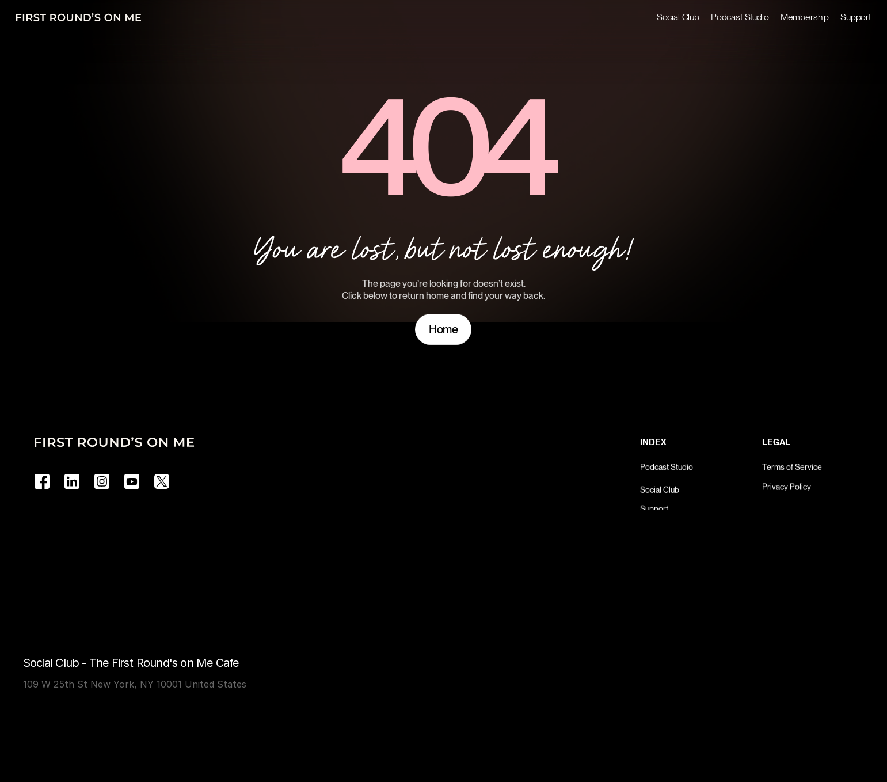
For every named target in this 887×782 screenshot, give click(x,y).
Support (855, 17)
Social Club (678, 17)
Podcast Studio (740, 17)
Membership (805, 17)
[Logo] (78, 17)
